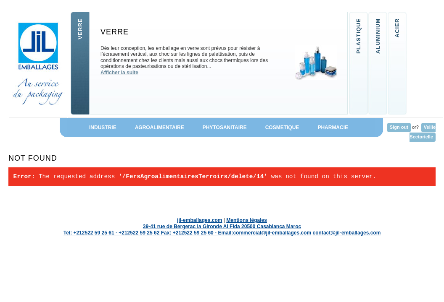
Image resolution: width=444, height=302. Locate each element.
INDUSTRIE (96, 127)
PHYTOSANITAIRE (225, 127)
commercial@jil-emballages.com (272, 233)
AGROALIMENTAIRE (159, 127)
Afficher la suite (119, 73)
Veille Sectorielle (423, 132)
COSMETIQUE (282, 127)
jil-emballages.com (199, 220)
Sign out (399, 127)
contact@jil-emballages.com (347, 233)
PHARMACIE (341, 127)
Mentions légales (246, 220)
